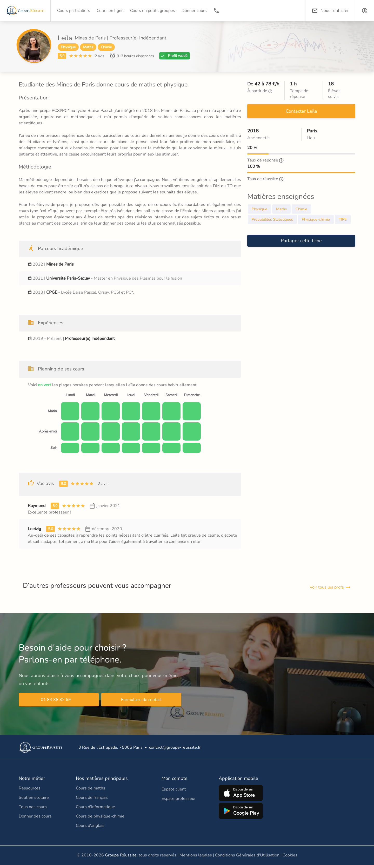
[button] (364, 10)
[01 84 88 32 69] (216, 11)
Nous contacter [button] (330, 11)
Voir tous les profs (330, 587)
